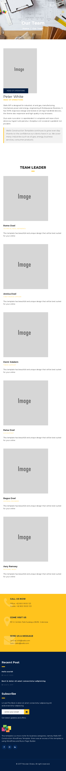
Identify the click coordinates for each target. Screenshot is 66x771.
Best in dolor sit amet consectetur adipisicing (24, 681)
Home (26, 28)
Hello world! (7, 672)
